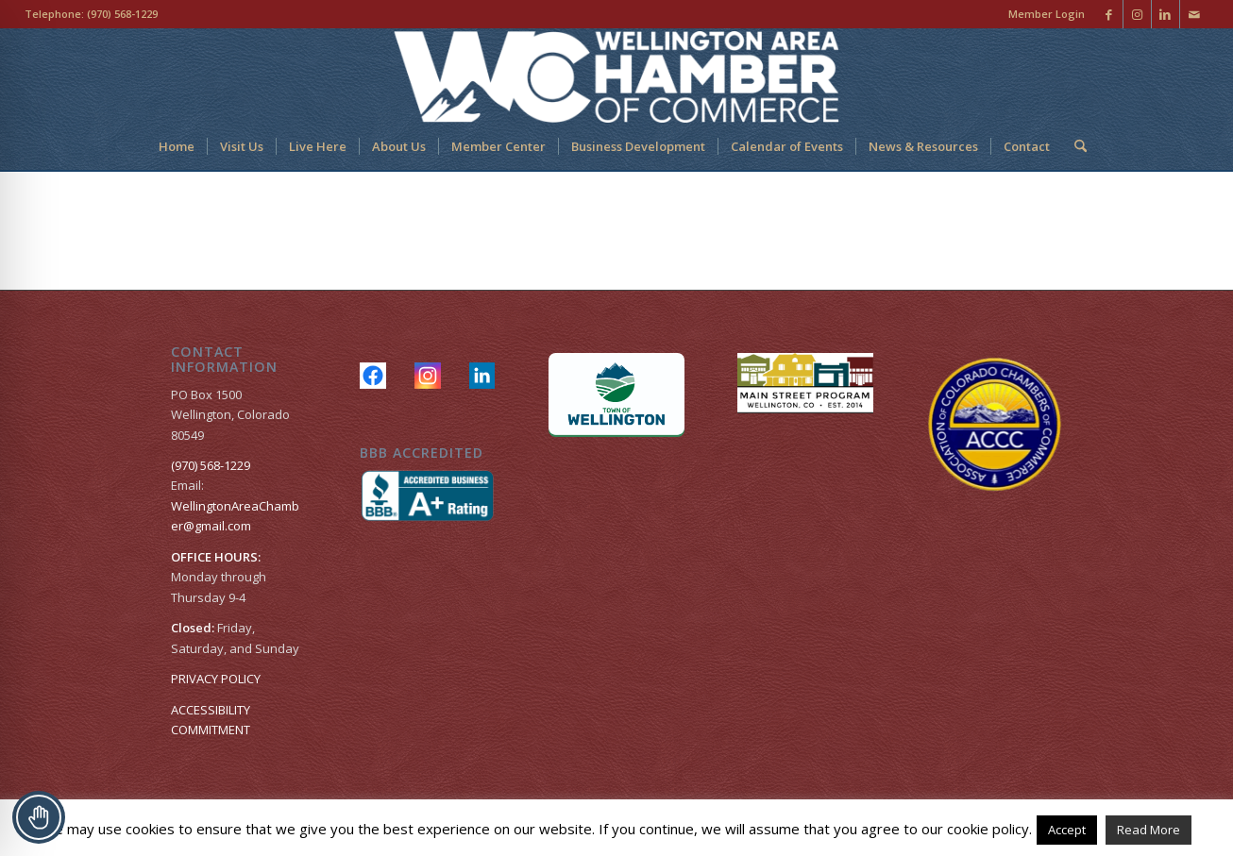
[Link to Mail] (1194, 14)
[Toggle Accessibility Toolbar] (38, 817)
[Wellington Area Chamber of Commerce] (616, 75)
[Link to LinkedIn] (1165, 14)
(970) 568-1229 (122, 14)
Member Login (1046, 14)
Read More (1148, 829)
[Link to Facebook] (1109, 14)
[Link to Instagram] (1137, 14)
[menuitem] (1042, 14)
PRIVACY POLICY (216, 678)
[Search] (1074, 146)
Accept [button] (1067, 829)
